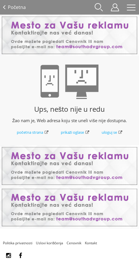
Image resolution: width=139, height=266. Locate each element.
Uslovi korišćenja (49, 243)
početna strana (32, 132)
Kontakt (91, 243)
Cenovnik (74, 243)
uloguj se (112, 132)
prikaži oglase (75, 132)
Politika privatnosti (17, 243)
